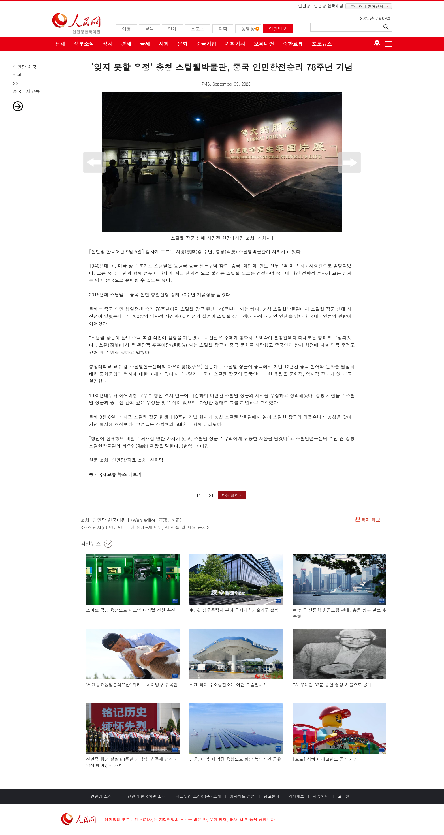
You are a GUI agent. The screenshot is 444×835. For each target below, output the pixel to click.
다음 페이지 (232, 495)
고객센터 (345, 796)
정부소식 (84, 43)
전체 (60, 43)
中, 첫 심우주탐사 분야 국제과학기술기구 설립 (234, 610)
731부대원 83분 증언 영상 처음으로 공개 (332, 684)
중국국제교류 (26, 91)
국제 (145, 43)
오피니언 (264, 43)
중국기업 (206, 43)
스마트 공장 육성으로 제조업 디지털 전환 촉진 (130, 610)
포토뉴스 (321, 43)
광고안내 (271, 796)
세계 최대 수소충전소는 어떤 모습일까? (227, 684)
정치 (108, 43)
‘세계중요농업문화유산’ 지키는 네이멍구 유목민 (132, 684)
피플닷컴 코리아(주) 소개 (197, 796)
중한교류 (293, 43)
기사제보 (296, 796)
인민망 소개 (101, 796)
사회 (164, 43)
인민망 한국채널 (328, 5)
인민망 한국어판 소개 (146, 796)
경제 (126, 43)
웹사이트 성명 (242, 796)
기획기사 (235, 43)
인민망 (304, 5)
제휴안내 (321, 796)
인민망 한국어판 (109, 520)
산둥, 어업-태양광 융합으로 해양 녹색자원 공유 (235, 759)
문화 (182, 43)
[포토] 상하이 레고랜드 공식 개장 (325, 759)
